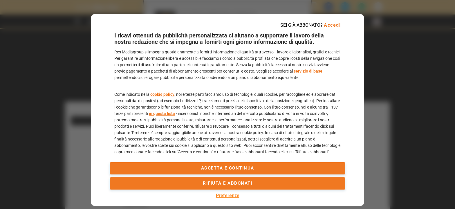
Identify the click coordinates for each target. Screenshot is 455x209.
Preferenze (227, 195)
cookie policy (162, 94)
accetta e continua (227, 168)
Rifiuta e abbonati (227, 183)
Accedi (332, 25)
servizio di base (308, 71)
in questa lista (162, 113)
